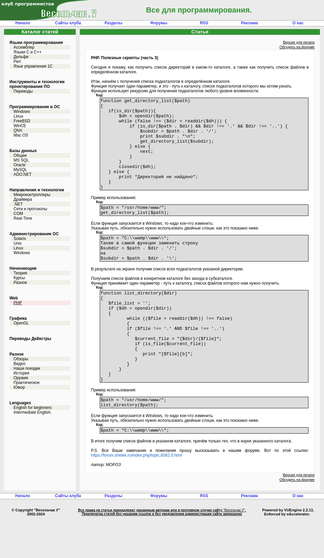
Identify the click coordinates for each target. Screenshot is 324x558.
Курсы (19, 277)
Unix (18, 243)
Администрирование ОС (34, 234)
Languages (20, 403)
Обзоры (21, 359)
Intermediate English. (33, 412)
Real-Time (23, 218)
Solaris (20, 238)
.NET (18, 204)
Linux (18, 116)
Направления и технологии (36, 190)
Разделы (113, 23)
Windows (22, 111)
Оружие (21, 377)
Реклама (249, 23)
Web (13, 298)
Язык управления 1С (33, 66)
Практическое (27, 382)
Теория (20, 273)
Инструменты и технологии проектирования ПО (37, 84)
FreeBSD (22, 121)
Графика (18, 318)
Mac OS (21, 135)
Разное (20, 282)
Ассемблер (24, 47)
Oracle (19, 165)
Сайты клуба (68, 23)
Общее (20, 155)
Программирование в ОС (34, 106)
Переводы (23, 91)
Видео (19, 363)
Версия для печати (299, 42)
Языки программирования (36, 42)
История (21, 373)
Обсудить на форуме (297, 47)
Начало (22, 23)
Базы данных (23, 150)
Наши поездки (27, 368)
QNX (18, 130)
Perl (17, 61)
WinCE (20, 125)
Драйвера (23, 199)
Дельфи (21, 56)
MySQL (20, 169)
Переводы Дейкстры (30, 338)
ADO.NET (22, 174)
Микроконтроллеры (32, 194)
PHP (18, 302)
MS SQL (21, 160)
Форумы (158, 23)
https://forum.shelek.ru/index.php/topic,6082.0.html (136, 493)
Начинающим (23, 268)
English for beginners (33, 407)
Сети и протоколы (30, 209)
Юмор (19, 387)
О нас (298, 23)
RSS (204, 23)
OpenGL (21, 323)
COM (18, 213)
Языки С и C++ (28, 52)
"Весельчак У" (234, 549)
